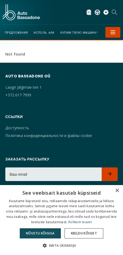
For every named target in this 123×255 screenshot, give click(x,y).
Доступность (17, 127)
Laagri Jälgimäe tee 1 (23, 87)
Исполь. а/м (44, 32)
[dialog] (61, 220)
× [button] (117, 191)
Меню (113, 32)
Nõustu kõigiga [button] (40, 233)
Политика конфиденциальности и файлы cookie (48, 135)
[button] (61, 245)
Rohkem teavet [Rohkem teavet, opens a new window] (80, 222)
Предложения (16, 32)
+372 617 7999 (18, 94)
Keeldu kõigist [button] (84, 233)
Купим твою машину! (79, 32)
